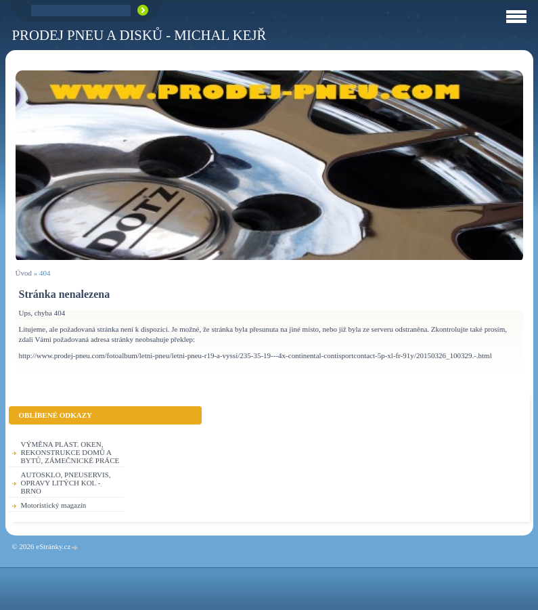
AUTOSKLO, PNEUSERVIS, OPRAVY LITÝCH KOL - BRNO (66, 483)
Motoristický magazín (54, 505)
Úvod (24, 273)
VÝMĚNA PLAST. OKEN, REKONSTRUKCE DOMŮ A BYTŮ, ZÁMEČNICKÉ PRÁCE (70, 452)
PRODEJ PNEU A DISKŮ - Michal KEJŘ (139, 35)
